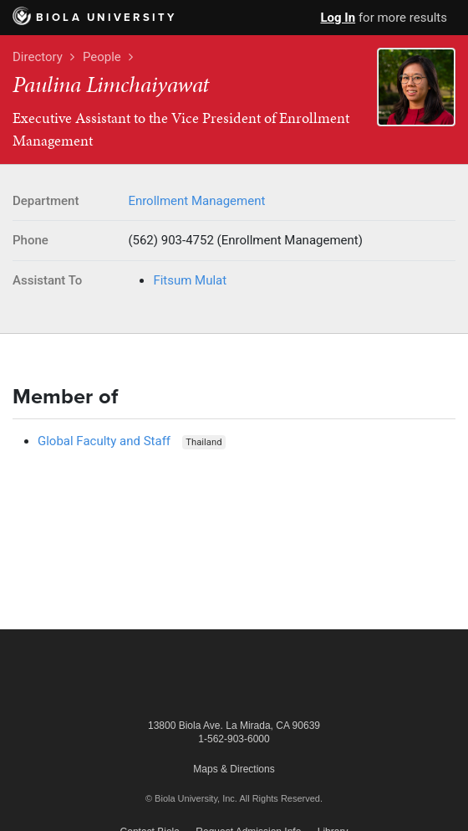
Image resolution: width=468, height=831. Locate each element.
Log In (337, 17)
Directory (38, 56)
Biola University (95, 17)
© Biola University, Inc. (191, 798)
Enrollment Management (196, 200)
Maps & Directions (233, 769)
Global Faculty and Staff (104, 441)
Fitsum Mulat (189, 280)
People (102, 56)
